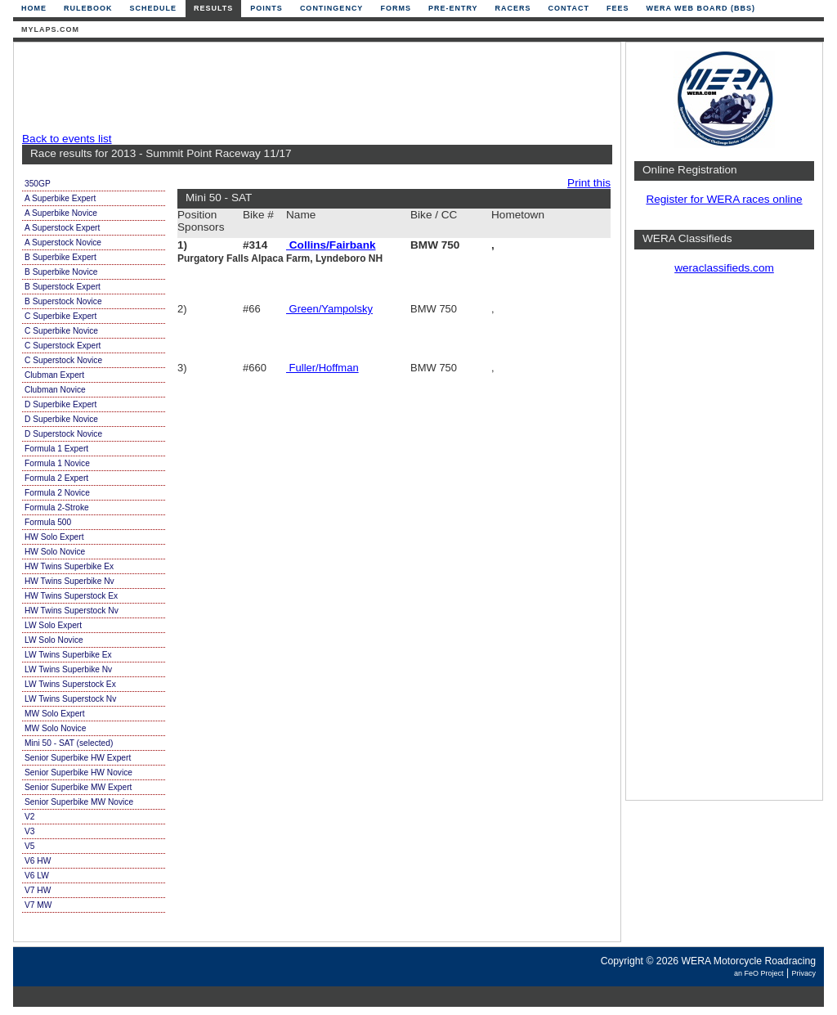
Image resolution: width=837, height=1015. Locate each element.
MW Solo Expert (55, 713)
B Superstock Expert (63, 286)
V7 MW (38, 904)
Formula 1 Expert (56, 448)
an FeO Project (759, 973)
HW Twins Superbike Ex (69, 566)
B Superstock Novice (63, 301)
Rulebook (88, 8)
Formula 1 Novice (57, 463)
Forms (395, 8)
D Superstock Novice (63, 433)
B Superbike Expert (60, 257)
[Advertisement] (313, 87)
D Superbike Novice (61, 419)
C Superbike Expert (60, 316)
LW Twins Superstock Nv (70, 698)
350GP (38, 183)
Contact (568, 8)
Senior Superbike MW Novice (79, 801)
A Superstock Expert (62, 227)
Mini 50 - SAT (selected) (69, 743)
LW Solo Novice (54, 639)
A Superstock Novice (63, 242)
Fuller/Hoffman (322, 368)
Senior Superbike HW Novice (78, 772)
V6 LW (37, 875)
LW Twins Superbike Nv (68, 669)
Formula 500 (48, 522)
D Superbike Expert (60, 404)
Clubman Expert (54, 375)
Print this (589, 183)
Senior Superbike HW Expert (78, 757)
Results (213, 8)
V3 (29, 831)
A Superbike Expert (60, 198)
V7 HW (38, 890)
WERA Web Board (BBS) (700, 8)
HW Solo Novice (55, 551)
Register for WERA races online (724, 199)
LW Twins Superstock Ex (70, 684)
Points (266, 8)
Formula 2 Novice (57, 492)
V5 (29, 846)
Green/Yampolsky (329, 309)
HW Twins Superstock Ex (71, 595)
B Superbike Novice (61, 271)
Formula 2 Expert (56, 478)
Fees (617, 8)
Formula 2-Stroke (57, 507)
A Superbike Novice (61, 213)
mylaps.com (50, 29)
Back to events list (67, 138)
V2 (29, 816)
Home (34, 8)
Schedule (153, 8)
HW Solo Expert (54, 536)
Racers (513, 8)
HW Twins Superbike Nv (69, 581)
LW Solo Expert (53, 625)
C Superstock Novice (63, 360)
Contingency (332, 8)
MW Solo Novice (55, 728)
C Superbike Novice (61, 330)
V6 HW (38, 860)
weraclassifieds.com (724, 268)
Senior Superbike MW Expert (78, 787)
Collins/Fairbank (331, 245)
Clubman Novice (55, 389)
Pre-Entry (453, 8)
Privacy (803, 973)
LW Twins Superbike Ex (68, 654)
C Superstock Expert (63, 345)
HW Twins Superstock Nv (72, 610)
